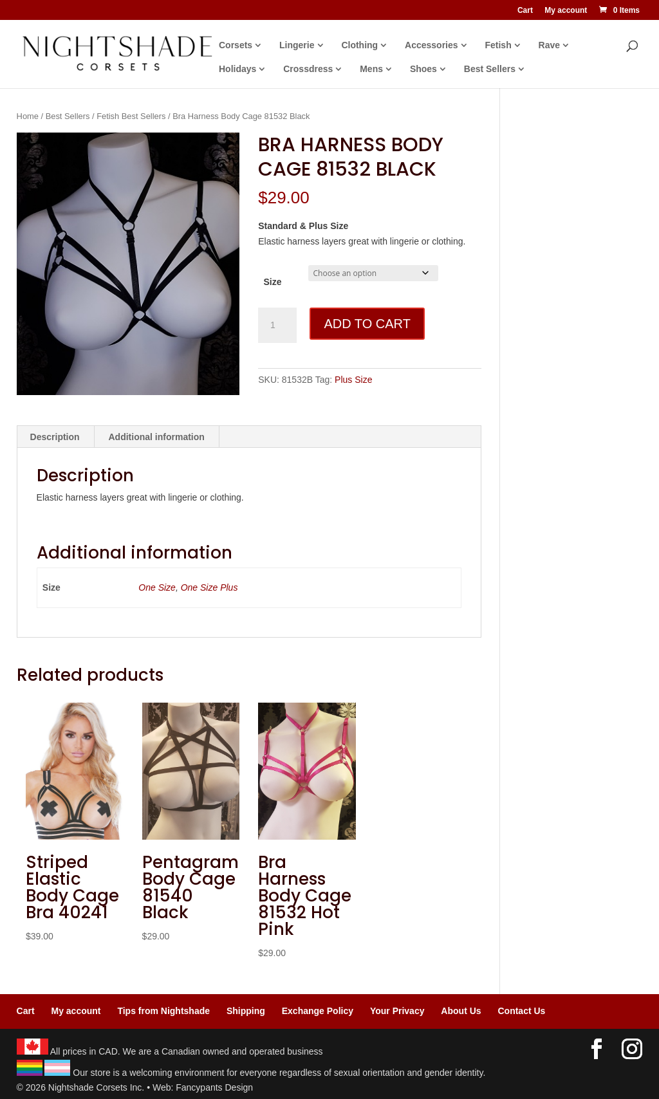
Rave (549, 45)
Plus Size (353, 379)
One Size (157, 587)
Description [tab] (55, 437)
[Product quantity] (277, 326)
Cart (525, 10)
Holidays (237, 69)
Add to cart (367, 324)
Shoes (423, 69)
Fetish (498, 45)
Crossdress (308, 69)
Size (272, 282)
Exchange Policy (317, 1011)
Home (28, 116)
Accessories (431, 45)
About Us (461, 1011)
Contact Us (521, 1011)
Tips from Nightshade (163, 1011)
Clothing (359, 45)
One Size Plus (209, 587)
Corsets (235, 45)
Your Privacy (397, 1011)
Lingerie (296, 45)
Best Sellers (489, 69)
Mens (371, 69)
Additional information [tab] (157, 437)
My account (565, 10)
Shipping (246, 1011)
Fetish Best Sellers (131, 116)
